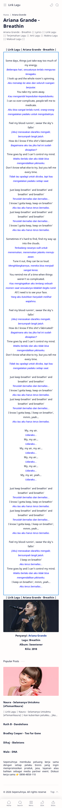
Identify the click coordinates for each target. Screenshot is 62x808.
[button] (51, 4)
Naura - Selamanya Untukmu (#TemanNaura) (21, 704)
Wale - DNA (10, 751)
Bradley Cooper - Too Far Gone (22, 733)
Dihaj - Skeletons (13, 742)
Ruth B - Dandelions (15, 724)
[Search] (57, 4)
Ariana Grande (37, 635)
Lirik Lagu (14, 5)
